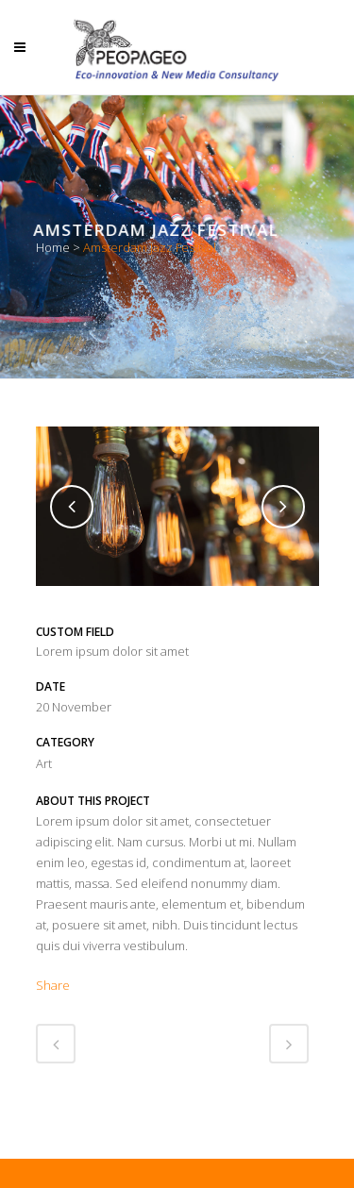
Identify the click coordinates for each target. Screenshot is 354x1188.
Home (53, 247)
